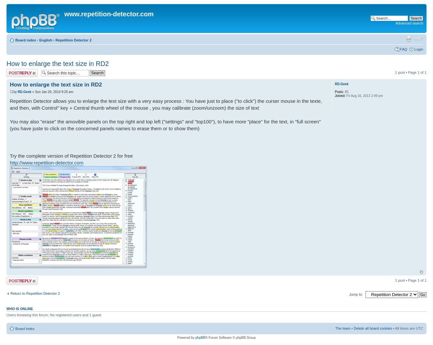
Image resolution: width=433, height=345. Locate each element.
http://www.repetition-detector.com (47, 162)
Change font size (418, 39)
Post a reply (22, 73)
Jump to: (356, 294)
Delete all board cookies (373, 328)
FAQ (403, 49)
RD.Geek (24, 92)
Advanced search (409, 23)
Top (421, 272)
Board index (25, 40)
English (45, 40)
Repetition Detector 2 (73, 40)
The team (342, 328)
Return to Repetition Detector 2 (35, 293)
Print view (408, 39)
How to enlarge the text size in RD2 (58, 63)
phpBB (200, 337)
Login (418, 49)
